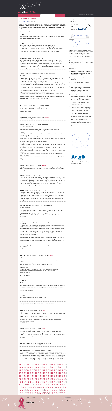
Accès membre (81, 14)
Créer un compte (90, 14)
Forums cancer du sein (45, 15)
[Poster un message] (32, 21)
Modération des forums (30, 397)
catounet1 (46, 35)
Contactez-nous (29, 400)
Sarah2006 (50, 255)
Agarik (73, 163)
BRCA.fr (66, 400)
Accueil (20, 15)
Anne (51, 222)
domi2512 (44, 328)
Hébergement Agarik (30, 402)
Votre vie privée (29, 399)
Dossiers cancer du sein (30, 15)
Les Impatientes (59, 15)
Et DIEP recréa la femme (69, 399)
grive (44, 310)
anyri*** (58, 43)
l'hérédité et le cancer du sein (81, 400)
